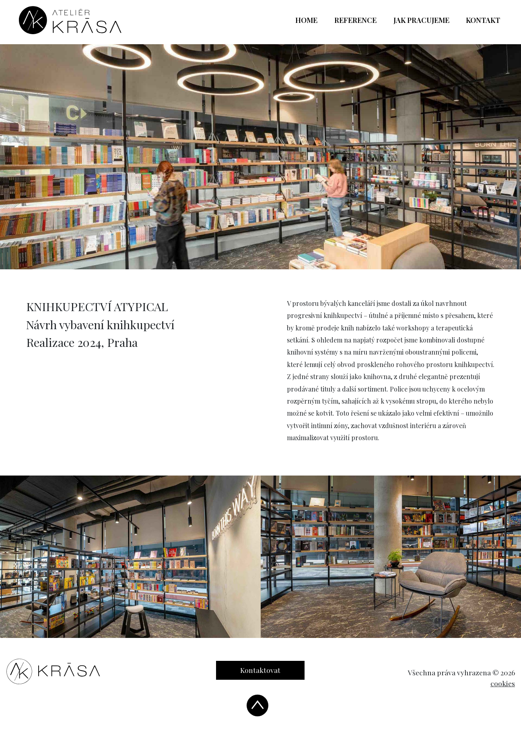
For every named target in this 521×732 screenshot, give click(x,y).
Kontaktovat (260, 670)
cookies (502, 683)
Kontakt (483, 20)
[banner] (70, 20)
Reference (355, 20)
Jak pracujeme (421, 20)
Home (310, 19)
